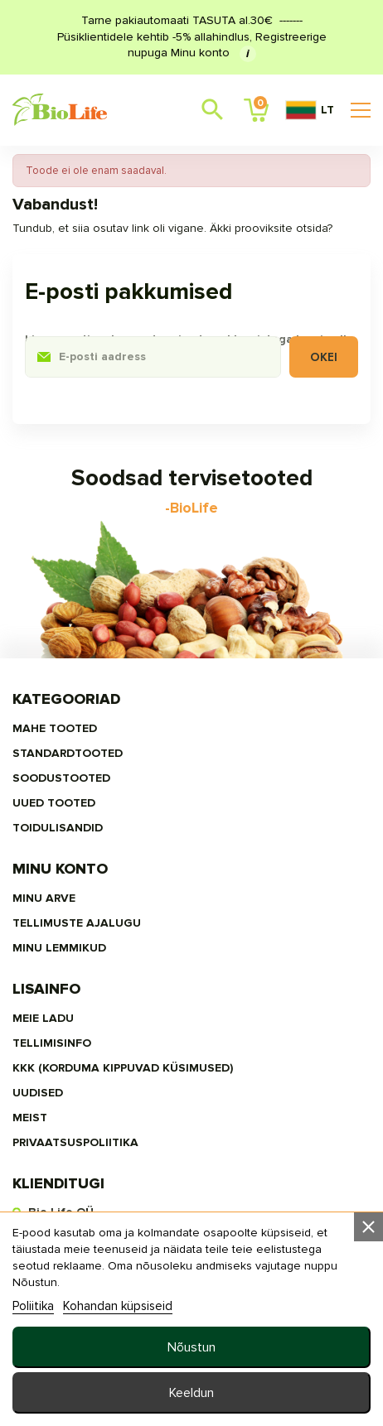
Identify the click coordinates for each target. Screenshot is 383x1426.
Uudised (37, 1093)
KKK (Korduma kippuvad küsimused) (122, 1068)
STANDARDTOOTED (67, 753)
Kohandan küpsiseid (117, 1305)
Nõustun (191, 1347)
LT (309, 110)
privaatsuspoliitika (75, 1142)
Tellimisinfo (51, 1043)
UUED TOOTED (53, 803)
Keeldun (191, 1393)
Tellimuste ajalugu (76, 923)
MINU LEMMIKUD (59, 948)
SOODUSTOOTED (61, 778)
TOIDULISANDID (57, 828)
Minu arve (43, 898)
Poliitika (33, 1305)
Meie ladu (43, 1018)
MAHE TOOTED (54, 728)
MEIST (29, 1117)
